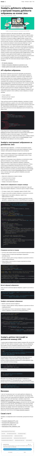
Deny (25, 452)
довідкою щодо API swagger (7, 400)
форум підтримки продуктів (23, 409)
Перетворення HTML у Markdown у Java (11, 426)
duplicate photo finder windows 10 (20, 438)
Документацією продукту (14, 402)
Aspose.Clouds (8, 6)
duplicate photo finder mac (19, 440)
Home (2, 1)
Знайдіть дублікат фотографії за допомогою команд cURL (15, 66)
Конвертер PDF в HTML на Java (9, 424)
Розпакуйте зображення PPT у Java (10, 421)
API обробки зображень (7, 63)
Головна (2, 6)
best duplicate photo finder (11, 433)
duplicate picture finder (18, 435)
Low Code (3, 433)
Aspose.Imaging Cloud (6, 82)
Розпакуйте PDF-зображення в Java (10, 422)
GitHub (9, 406)
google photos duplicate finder (7, 438)
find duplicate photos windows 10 (7, 440)
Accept (17, 449)
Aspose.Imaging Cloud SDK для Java (9, 104)
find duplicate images (21, 433)
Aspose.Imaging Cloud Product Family (8, 431)
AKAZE (31, 168)
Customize (10, 452)
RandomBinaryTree (20, 170)
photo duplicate (29, 440)
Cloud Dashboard (24, 137)
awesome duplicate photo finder (7, 435)
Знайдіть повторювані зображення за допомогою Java (14, 64)
